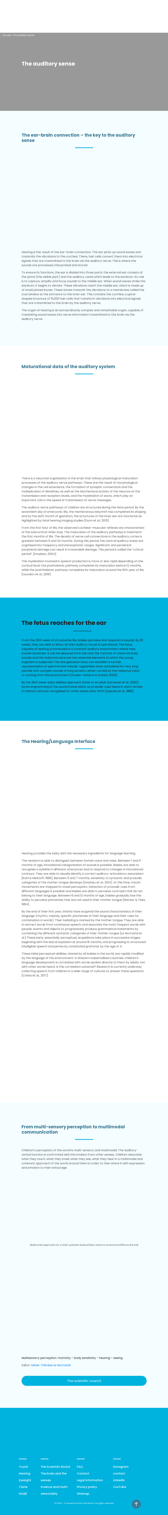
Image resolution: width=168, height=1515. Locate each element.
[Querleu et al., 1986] (119, 691)
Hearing (24, 1473)
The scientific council (84, 1381)
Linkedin (119, 1480)
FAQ (80, 1467)
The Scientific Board (55, 1467)
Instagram (120, 1467)
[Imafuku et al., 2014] (97, 882)
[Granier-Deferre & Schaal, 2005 (92, 675)
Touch (23, 1467)
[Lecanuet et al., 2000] (122, 682)
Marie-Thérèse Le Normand (50, 1365)
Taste (23, 1487)
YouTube (119, 1487)
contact (119, 1473)
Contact (83, 1473)
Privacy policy (87, 1487)
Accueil (7, 35)
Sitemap (83, 1494)
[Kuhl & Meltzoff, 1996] (37, 878)
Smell (23, 1494)
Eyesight (25, 1480)
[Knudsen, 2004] (44, 554)
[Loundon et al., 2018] (36, 574)
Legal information (90, 1480)
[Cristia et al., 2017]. (35, 975)
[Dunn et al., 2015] (96, 520)
